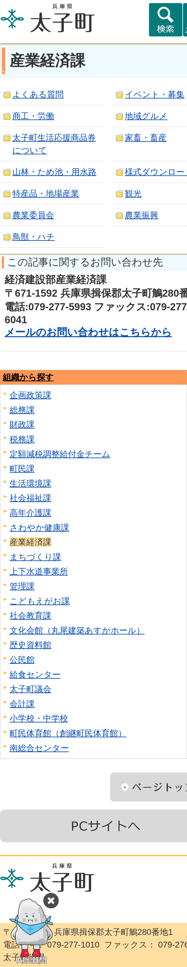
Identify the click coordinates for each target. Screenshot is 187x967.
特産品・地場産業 (45, 193)
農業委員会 (33, 215)
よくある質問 (38, 94)
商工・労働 (33, 116)
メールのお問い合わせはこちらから (88, 332)
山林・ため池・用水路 (54, 172)
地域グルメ (146, 116)
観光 (133, 193)
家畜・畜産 (146, 137)
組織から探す (28, 377)
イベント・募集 (155, 94)
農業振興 (141, 215)
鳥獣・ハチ (33, 236)
